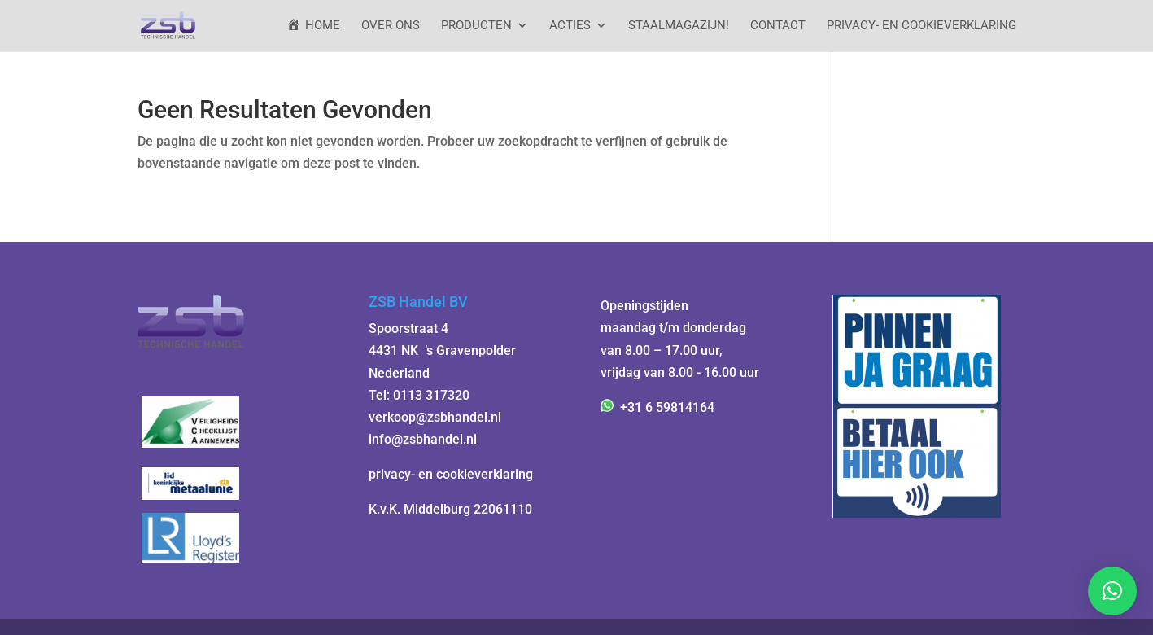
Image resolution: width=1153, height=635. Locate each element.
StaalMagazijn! (678, 26)
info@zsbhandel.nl (423, 439)
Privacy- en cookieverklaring (921, 26)
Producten (476, 26)
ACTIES (570, 26)
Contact (778, 26)
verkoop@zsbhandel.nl (435, 417)
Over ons (390, 26)
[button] (1112, 591)
